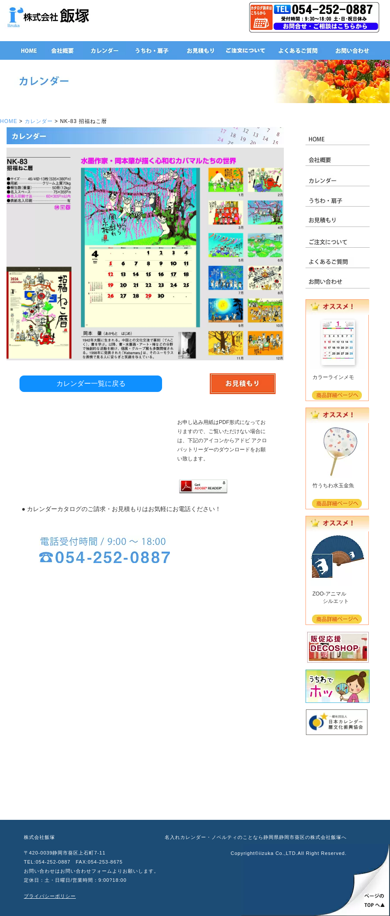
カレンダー (39, 121)
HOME (8, 121)
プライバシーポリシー (50, 896)
